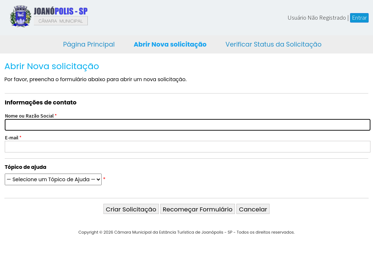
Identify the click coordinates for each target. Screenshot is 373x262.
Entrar (359, 17)
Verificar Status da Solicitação (273, 44)
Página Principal (89, 44)
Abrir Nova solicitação (170, 44)
